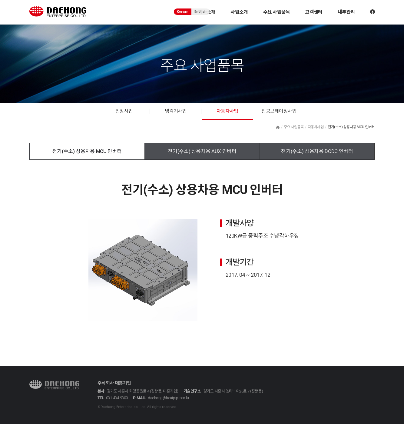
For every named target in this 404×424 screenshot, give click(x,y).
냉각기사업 (176, 111)
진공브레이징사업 (278, 111)
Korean (182, 12)
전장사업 (124, 111)
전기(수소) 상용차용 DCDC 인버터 (317, 151)
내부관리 (346, 12)
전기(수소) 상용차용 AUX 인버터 (202, 151)
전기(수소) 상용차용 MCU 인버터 (87, 151)
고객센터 (313, 12)
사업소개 (239, 12)
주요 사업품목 (276, 12)
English (200, 12)
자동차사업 (227, 111)
